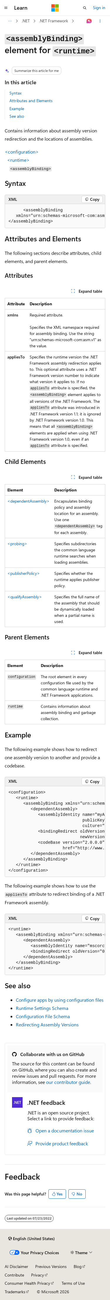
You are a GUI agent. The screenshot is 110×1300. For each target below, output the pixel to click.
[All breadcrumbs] (10, 21)
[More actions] (100, 21)
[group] (55, 216)
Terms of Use (73, 1283)
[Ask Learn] (89, 21)
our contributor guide (68, 1082)
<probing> (17, 543)
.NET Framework (53, 20)
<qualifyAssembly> (24, 597)
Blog (78, 1266)
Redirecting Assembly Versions (47, 1024)
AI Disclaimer (16, 1266)
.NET (26, 20)
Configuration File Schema (43, 1016)
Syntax (15, 93)
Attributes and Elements (31, 100)
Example (16, 108)
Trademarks (15, 1291)
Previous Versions (51, 1266)
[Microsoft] (55, 8)
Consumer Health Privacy (27, 1283)
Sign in (99, 7)
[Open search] (85, 8)
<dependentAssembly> (28, 501)
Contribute (14, 1275)
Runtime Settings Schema (42, 1008)
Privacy (37, 1275)
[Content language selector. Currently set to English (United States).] (31, 1238)
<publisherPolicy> (23, 573)
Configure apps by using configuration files (60, 1000)
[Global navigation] (6, 8)
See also (16, 116)
